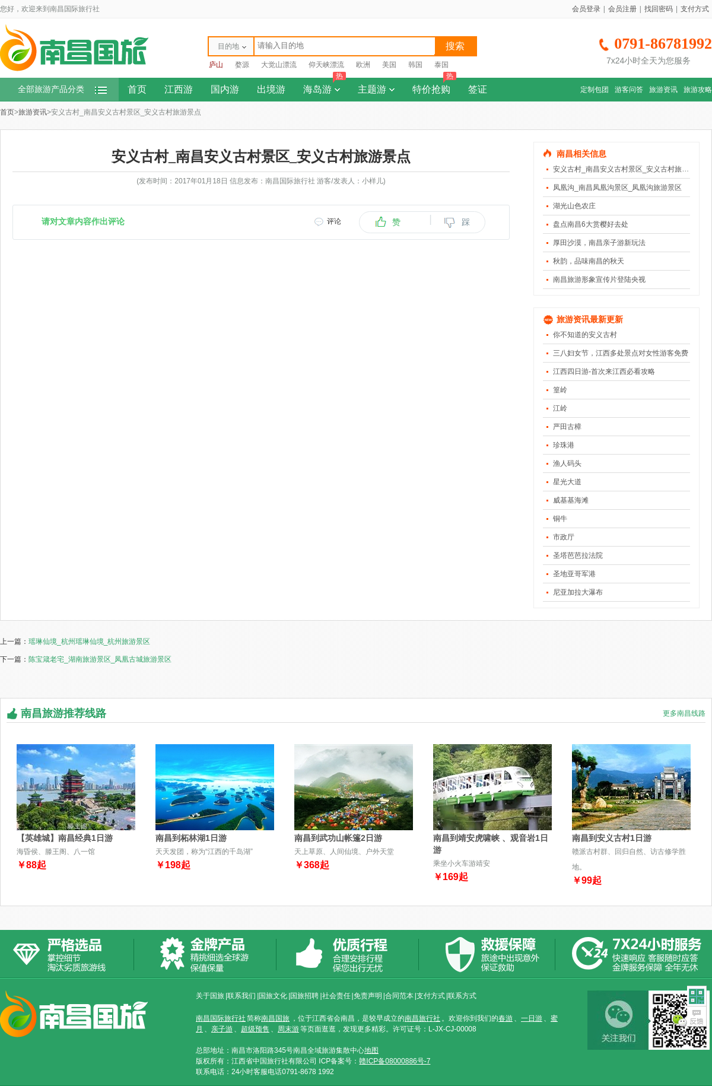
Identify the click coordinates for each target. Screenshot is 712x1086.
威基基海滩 (571, 500)
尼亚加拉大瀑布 (578, 592)
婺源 (242, 65)
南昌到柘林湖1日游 (191, 838)
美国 (389, 65)
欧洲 (363, 65)
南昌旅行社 (422, 1018)
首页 (137, 89)
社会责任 (336, 996)
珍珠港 (563, 445)
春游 (505, 1018)
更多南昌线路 (684, 713)
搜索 (455, 46)
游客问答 (629, 89)
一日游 (531, 1018)
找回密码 (658, 9)
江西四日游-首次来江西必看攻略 (604, 371)
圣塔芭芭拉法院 (578, 555)
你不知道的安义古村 (585, 335)
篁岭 (560, 390)
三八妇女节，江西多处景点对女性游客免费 (620, 353)
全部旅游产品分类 (62, 89)
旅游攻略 (698, 89)
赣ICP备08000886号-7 (394, 1061)
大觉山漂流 (279, 65)
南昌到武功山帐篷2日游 (338, 838)
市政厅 (563, 537)
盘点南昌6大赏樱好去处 (590, 224)
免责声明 (368, 996)
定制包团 (594, 89)
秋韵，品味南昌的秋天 (588, 261)
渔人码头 (567, 463)
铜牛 (560, 519)
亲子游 (222, 1029)
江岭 (560, 408)
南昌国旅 (275, 1018)
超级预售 (255, 1029)
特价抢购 (434, 86)
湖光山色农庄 (574, 206)
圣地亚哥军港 (574, 574)
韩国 (415, 65)
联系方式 (462, 996)
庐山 (216, 65)
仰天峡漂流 (326, 65)
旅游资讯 (663, 89)
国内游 (225, 89)
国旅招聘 (304, 996)
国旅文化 (273, 996)
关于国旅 (210, 996)
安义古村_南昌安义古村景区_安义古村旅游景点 (628, 169)
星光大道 (567, 482)
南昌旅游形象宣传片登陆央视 (599, 279)
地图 (371, 1050)
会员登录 (586, 9)
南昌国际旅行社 (221, 1018)
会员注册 (622, 9)
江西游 (178, 89)
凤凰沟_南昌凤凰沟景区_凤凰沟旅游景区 (617, 187)
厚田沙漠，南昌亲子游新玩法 (599, 243)
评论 (334, 221)
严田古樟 (567, 427)
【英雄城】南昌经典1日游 (65, 838)
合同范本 (399, 996)
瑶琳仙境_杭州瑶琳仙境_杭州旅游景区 (89, 641)
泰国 (441, 65)
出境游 (271, 89)
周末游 (288, 1029)
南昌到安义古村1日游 (611, 838)
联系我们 (241, 996)
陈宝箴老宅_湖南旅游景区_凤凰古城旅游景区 (99, 659)
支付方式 (695, 9)
